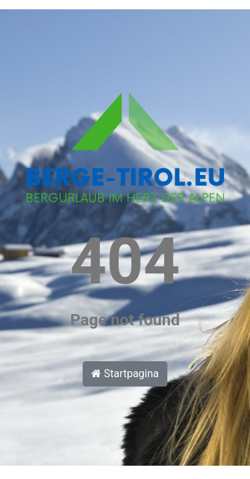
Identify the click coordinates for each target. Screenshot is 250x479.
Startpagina (125, 373)
